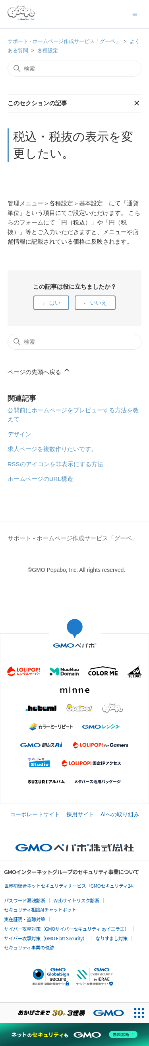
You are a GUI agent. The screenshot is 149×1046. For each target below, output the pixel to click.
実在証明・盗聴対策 (24, 919)
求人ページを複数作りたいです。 (52, 448)
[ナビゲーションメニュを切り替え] (134, 13)
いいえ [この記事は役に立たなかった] (98, 302)
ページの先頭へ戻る (39, 370)
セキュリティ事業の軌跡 (29, 947)
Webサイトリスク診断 (76, 900)
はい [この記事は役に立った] (54, 302)
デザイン (19, 434)
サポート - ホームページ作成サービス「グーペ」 (64, 41)
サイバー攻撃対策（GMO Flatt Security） (45, 938)
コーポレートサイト (35, 814)
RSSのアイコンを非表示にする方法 (55, 464)
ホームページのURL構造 (40, 478)
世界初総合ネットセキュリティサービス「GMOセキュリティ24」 (70, 885)
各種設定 (47, 50)
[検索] (75, 69)
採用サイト (80, 814)
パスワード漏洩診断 (24, 900)
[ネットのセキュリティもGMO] (74, 1034)
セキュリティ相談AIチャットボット (40, 909)
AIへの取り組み (120, 814)
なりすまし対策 (111, 938)
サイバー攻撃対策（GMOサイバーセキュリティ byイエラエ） (66, 928)
